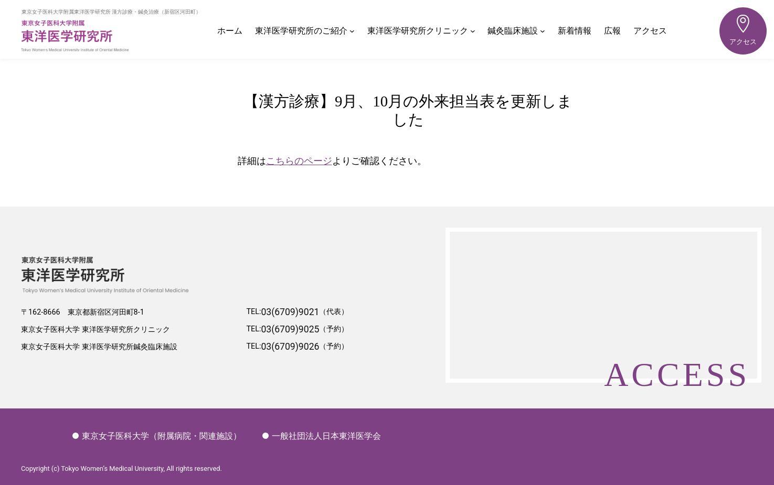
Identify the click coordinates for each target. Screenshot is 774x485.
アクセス (743, 26)
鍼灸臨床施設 (512, 31)
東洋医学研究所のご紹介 (301, 31)
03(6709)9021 (290, 312)
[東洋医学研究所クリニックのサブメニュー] (472, 31)
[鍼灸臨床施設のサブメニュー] (542, 31)
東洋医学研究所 (113, 35)
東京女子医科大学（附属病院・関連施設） (156, 436)
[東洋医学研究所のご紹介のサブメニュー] (352, 31)
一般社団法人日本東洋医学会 (321, 436)
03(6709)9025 (290, 330)
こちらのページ (299, 160)
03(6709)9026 (290, 347)
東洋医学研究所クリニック (417, 31)
